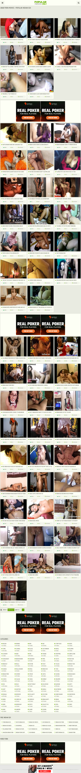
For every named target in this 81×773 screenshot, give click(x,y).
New (5, 610)
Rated (17, 610)
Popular (11, 610)
